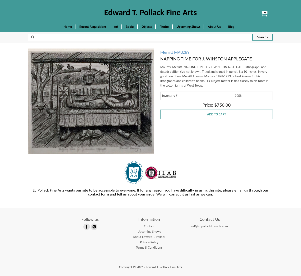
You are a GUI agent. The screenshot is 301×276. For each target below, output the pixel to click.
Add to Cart (216, 114)
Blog (231, 27)
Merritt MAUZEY (175, 52)
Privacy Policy (149, 242)
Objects (147, 27)
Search (262, 37)
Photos (164, 27)
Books (130, 27)
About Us (214, 27)
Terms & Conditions (149, 247)
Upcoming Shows (188, 27)
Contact (149, 226)
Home (68, 27)
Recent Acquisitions (93, 27)
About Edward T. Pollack (149, 237)
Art (116, 27)
